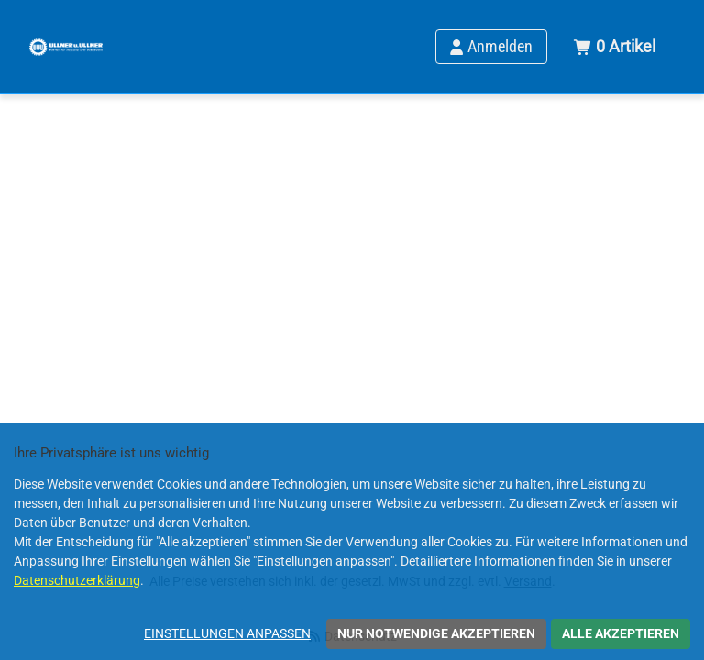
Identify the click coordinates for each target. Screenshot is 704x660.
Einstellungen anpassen (227, 633)
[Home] (66, 47)
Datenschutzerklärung (77, 580)
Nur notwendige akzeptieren (436, 633)
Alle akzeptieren (620, 633)
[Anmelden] (491, 46)
